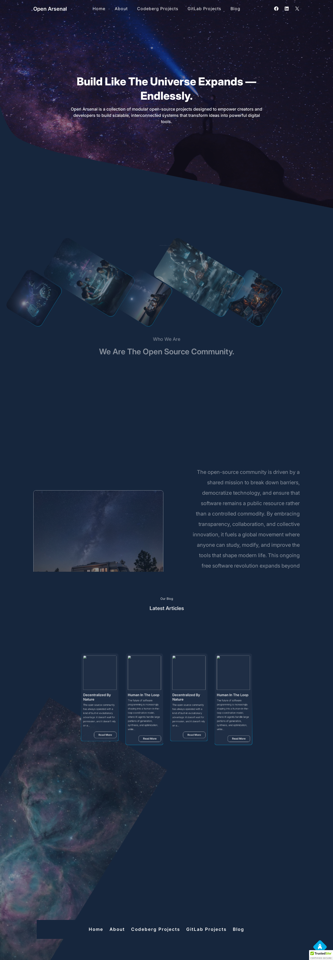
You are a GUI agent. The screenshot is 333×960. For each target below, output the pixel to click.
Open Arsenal (50, 9)
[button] (321, 955)
